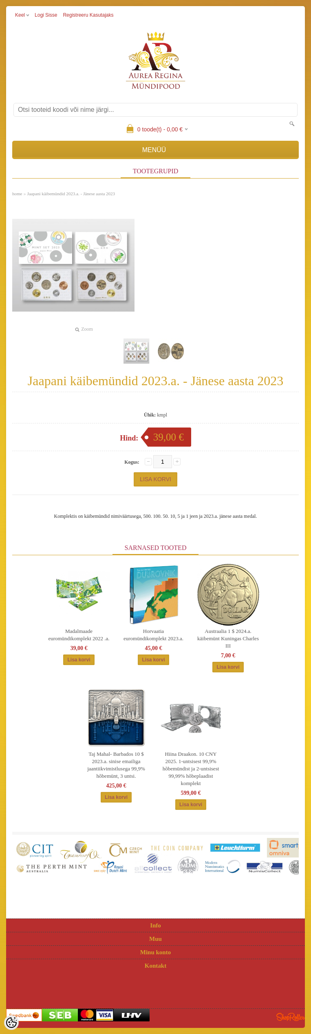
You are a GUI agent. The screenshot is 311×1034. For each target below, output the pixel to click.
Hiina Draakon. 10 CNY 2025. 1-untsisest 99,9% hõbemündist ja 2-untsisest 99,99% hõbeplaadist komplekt (191, 768)
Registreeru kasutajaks (88, 15)
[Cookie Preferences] (11, 1022)
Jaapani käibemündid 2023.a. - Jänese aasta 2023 (71, 193)
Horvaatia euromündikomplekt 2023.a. (153, 634)
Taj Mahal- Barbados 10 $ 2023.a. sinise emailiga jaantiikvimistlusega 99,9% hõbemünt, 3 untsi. (116, 765)
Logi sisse (46, 15)
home (17, 193)
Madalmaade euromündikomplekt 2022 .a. (78, 634)
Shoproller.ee (290, 1017)
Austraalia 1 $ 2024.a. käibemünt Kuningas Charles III (228, 638)
